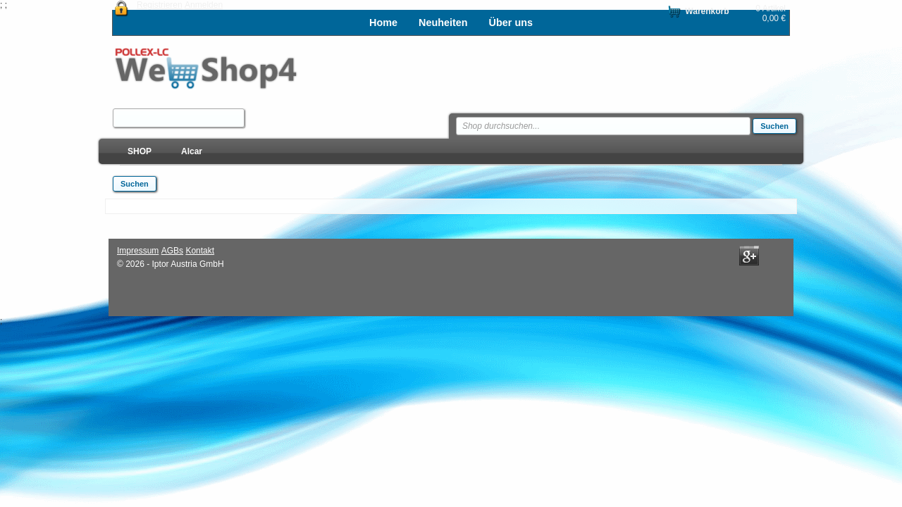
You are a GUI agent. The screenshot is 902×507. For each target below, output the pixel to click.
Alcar (191, 151)
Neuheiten (443, 22)
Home (383, 22)
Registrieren (160, 5)
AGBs (172, 251)
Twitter (773, 255)
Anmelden (204, 5)
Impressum (138, 251)
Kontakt (199, 251)
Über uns (511, 22)
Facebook (725, 255)
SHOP (140, 151)
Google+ (749, 255)
